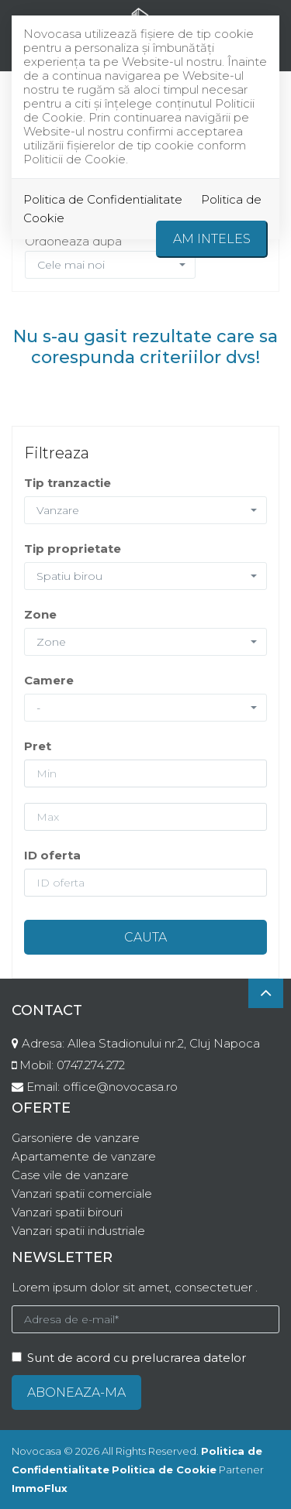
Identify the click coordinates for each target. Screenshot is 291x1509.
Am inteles (212, 238)
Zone (40, 614)
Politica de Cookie (164, 1469)
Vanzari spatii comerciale (82, 1193)
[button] (145, 510)
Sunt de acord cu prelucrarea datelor (129, 1357)
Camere (49, 680)
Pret (37, 746)
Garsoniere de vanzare (76, 1137)
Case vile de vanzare (70, 1175)
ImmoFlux (40, 1488)
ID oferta (52, 855)
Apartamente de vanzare (84, 1156)
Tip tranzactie (67, 482)
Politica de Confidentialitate (102, 199)
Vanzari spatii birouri (67, 1212)
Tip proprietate (72, 548)
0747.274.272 (91, 1065)
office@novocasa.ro (120, 1086)
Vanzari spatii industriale (78, 1230)
